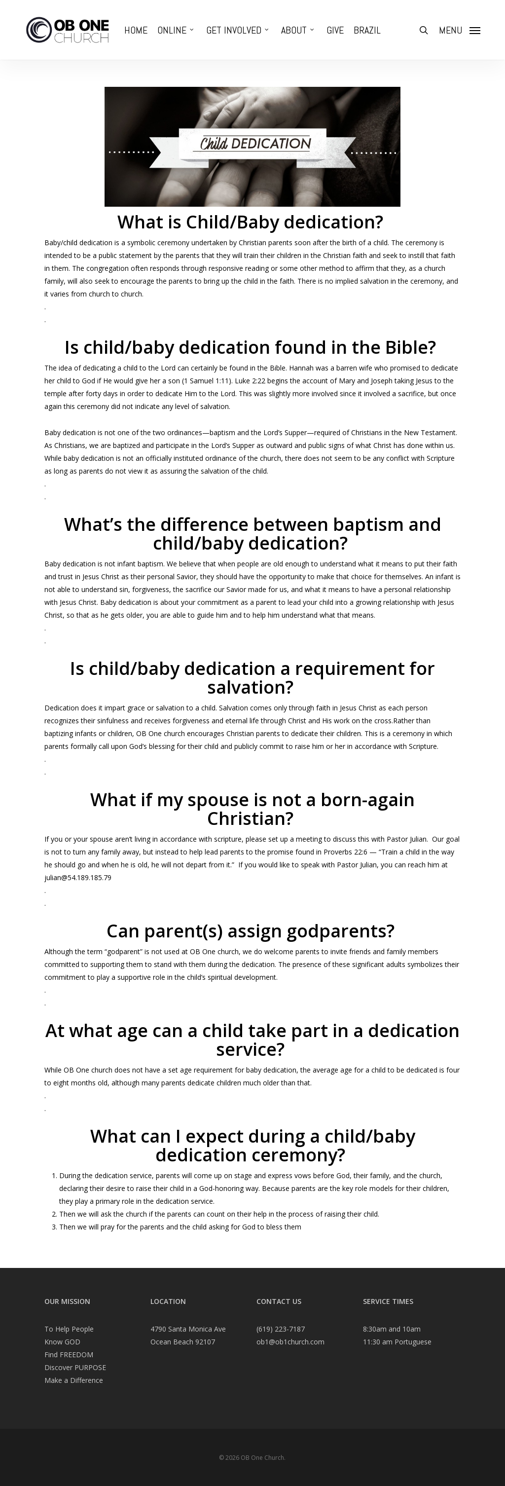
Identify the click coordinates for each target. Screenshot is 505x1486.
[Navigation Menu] (459, 30)
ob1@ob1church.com (290, 1341)
